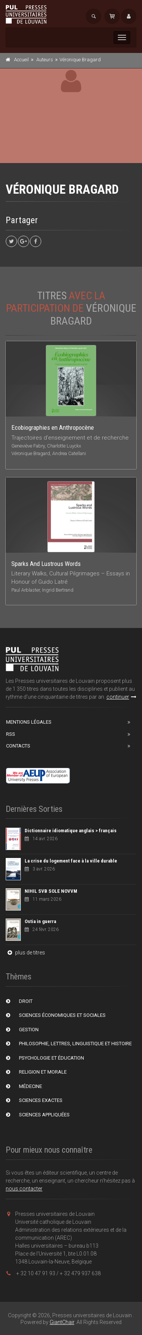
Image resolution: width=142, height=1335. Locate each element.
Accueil (21, 59)
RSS (10, 734)
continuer (121, 697)
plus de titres (25, 953)
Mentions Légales (28, 722)
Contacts (18, 746)
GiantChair (62, 1322)
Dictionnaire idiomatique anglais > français (71, 830)
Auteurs (44, 59)
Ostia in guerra (40, 921)
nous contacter (24, 1189)
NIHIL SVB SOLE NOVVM (51, 891)
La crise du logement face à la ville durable (71, 861)
